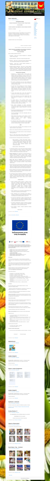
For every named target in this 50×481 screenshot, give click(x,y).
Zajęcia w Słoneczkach (13, 423)
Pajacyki (35, 30)
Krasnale (35, 25)
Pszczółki (12, 407)
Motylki (35, 28)
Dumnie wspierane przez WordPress (25, 478)
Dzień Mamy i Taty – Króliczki (15, 447)
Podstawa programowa (20, 13)
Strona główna (10, 13)
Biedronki (35, 24)
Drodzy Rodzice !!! (12, 411)
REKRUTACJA (11, 341)
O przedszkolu (15, 13)
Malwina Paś (17, 357)
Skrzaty (35, 32)
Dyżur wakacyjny (12, 18)
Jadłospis (30, 13)
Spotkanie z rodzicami (13, 401)
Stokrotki (35, 35)
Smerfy (35, 34)
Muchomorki (9, 407)
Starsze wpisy (10, 475)
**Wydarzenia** (16, 211)
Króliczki (19, 472)
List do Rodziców (26, 13)
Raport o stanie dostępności (15, 368)
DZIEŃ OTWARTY (12, 356)
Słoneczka (19, 443)
